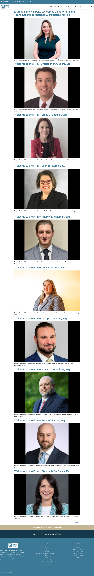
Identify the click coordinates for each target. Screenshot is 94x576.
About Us (58, 6)
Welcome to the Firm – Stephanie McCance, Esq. (42, 471)
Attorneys (68, 6)
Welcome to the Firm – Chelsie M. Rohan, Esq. (41, 267)
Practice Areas (79, 6)
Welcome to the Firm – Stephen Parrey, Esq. (40, 420)
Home (50, 6)
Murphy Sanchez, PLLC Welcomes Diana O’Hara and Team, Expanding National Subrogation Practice (44, 13)
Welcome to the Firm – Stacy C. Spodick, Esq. (40, 114)
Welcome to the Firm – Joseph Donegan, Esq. (40, 318)
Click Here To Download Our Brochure (47, 527)
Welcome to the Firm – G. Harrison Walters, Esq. (42, 369)
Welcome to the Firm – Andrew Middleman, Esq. (42, 216)
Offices (89, 6)
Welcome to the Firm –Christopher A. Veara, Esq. (42, 63)
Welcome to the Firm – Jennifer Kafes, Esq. (39, 165)
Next (77, 522)
